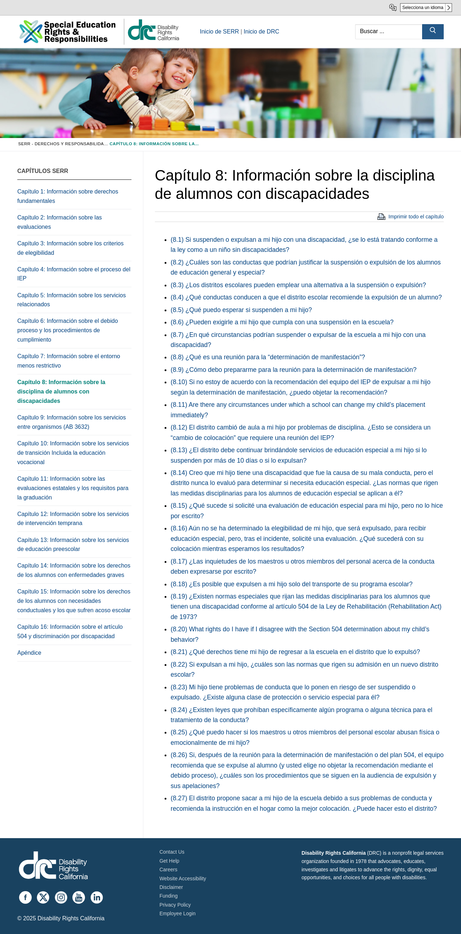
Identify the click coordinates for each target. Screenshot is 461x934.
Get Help (169, 861)
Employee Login (178, 913)
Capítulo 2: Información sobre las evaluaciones (59, 222)
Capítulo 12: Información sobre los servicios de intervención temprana (73, 518)
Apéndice (29, 653)
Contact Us (172, 852)
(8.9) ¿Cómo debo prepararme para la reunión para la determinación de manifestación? (294, 369)
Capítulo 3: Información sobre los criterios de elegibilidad (70, 248)
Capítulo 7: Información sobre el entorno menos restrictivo (68, 361)
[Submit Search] (433, 31)
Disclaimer (171, 887)
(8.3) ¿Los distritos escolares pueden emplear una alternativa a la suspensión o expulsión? (298, 285)
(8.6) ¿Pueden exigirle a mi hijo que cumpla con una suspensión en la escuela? (282, 322)
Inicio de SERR (219, 31)
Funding (169, 896)
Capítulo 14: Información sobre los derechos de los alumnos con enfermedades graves (73, 570)
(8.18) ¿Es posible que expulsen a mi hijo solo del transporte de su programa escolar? (292, 584)
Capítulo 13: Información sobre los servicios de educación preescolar (73, 544)
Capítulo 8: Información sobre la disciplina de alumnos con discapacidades (61, 391)
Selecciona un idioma (422, 7)
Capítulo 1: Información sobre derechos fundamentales (67, 196)
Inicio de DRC (261, 31)
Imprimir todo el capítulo (416, 216)
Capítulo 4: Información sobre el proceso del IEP (73, 274)
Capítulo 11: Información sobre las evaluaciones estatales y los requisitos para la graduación (73, 488)
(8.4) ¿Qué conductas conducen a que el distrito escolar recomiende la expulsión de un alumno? (306, 297)
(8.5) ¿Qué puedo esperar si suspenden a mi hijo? (241, 309)
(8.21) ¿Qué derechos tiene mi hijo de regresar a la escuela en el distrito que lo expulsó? (295, 651)
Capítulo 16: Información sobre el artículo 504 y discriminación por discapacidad (70, 631)
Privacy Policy (175, 905)
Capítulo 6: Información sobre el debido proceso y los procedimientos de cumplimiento (67, 330)
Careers (169, 869)
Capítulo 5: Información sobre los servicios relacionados (71, 300)
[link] (153, 40)
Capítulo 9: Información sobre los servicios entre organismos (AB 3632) (71, 422)
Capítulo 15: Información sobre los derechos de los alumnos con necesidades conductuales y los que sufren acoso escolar (74, 600)
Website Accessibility (183, 878)
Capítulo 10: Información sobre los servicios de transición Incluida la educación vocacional (73, 452)
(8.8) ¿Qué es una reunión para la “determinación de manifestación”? (268, 357)
